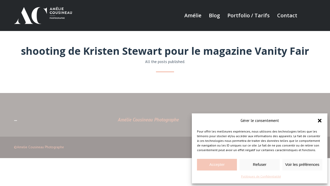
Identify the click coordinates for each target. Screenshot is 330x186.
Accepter (217, 164)
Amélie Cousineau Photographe (148, 120)
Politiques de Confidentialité (261, 176)
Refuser (260, 164)
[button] (319, 120)
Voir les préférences (302, 164)
